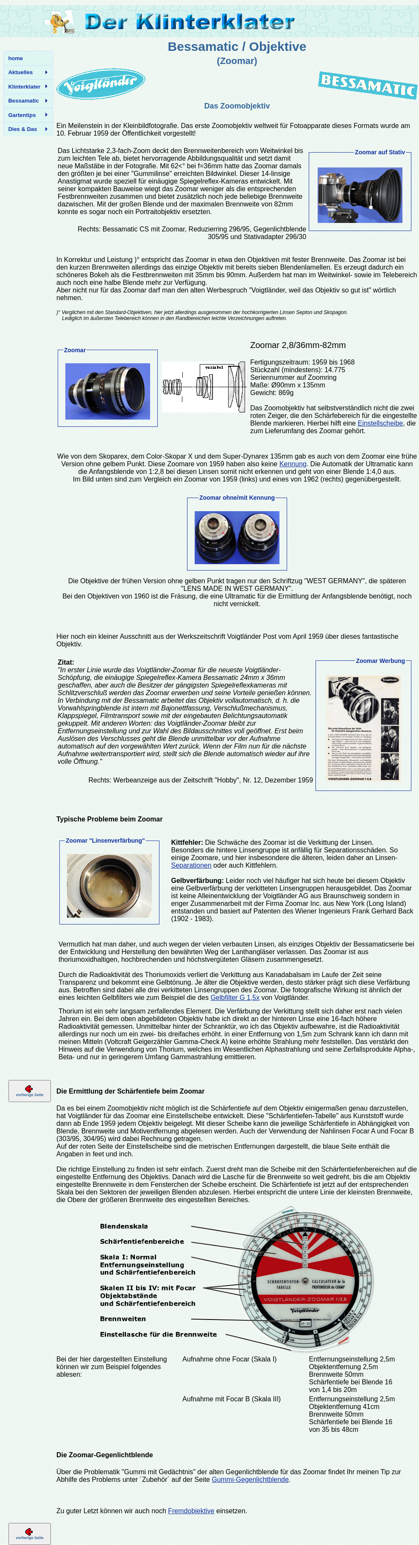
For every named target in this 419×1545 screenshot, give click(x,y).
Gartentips (25, 115)
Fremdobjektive (191, 1510)
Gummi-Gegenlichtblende (250, 1479)
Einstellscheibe (380, 423)
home (15, 58)
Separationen (191, 865)
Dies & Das (25, 129)
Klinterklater (25, 87)
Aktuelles (25, 72)
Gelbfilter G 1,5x (235, 997)
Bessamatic (25, 100)
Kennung (293, 464)
